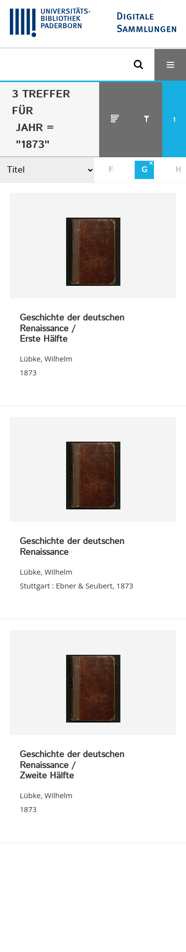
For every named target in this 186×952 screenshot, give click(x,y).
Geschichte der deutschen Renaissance (72, 547)
